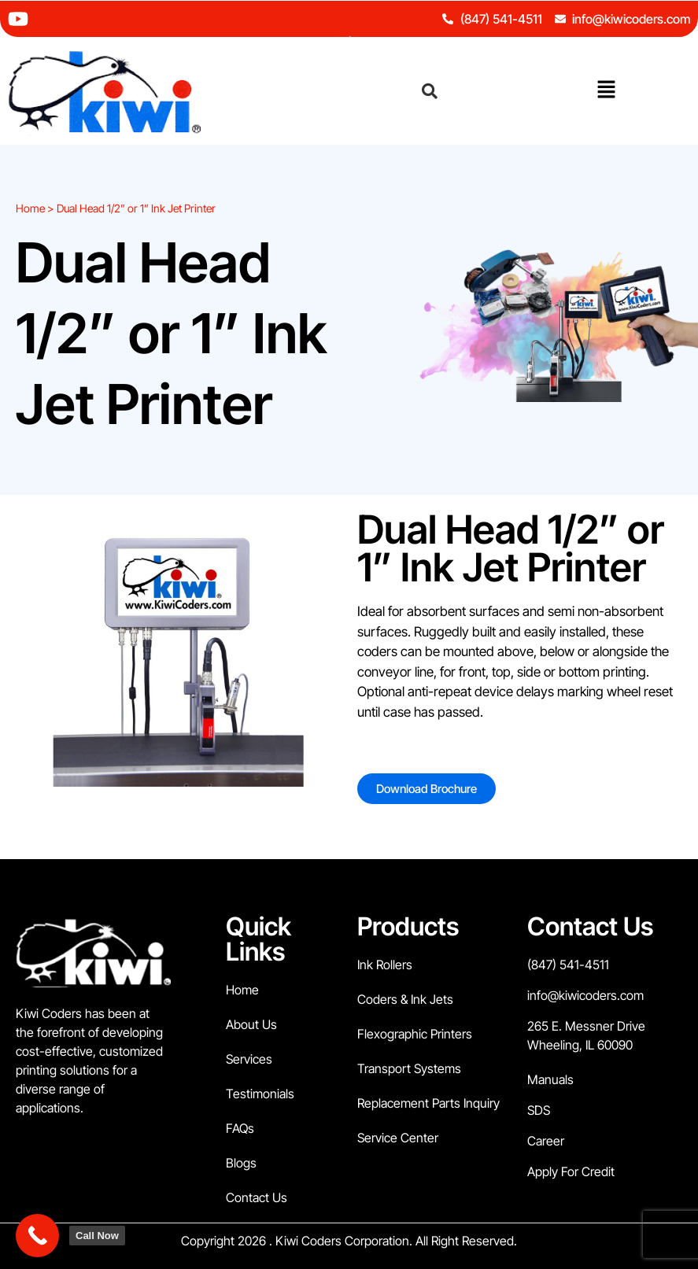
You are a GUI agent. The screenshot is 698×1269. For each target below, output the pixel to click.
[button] (606, 90)
